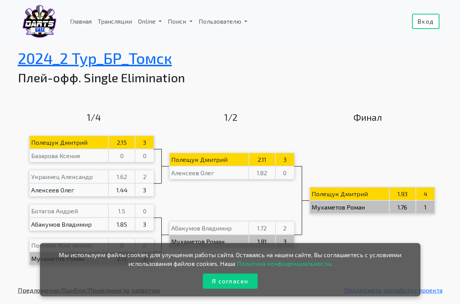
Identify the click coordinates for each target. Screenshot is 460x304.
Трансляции (115, 21)
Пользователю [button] (221, 21)
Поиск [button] (178, 21)
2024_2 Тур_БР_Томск (95, 58)
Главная (81, 21)
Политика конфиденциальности (284, 263)
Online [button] (147, 21)
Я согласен (230, 281)
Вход (425, 21)
